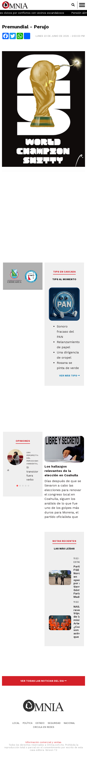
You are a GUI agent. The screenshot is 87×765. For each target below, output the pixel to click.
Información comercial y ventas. (43, 742)
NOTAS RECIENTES (64, 541)
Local (15, 723)
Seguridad (54, 723)
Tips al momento (64, 279)
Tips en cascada (64, 271)
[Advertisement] (43, 218)
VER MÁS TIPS (69, 375)
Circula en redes (43, 727)
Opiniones (23, 441)
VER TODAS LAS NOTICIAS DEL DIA (43, 680)
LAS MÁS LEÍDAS (64, 548)
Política (27, 723)
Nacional (69, 723)
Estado (40, 723)
